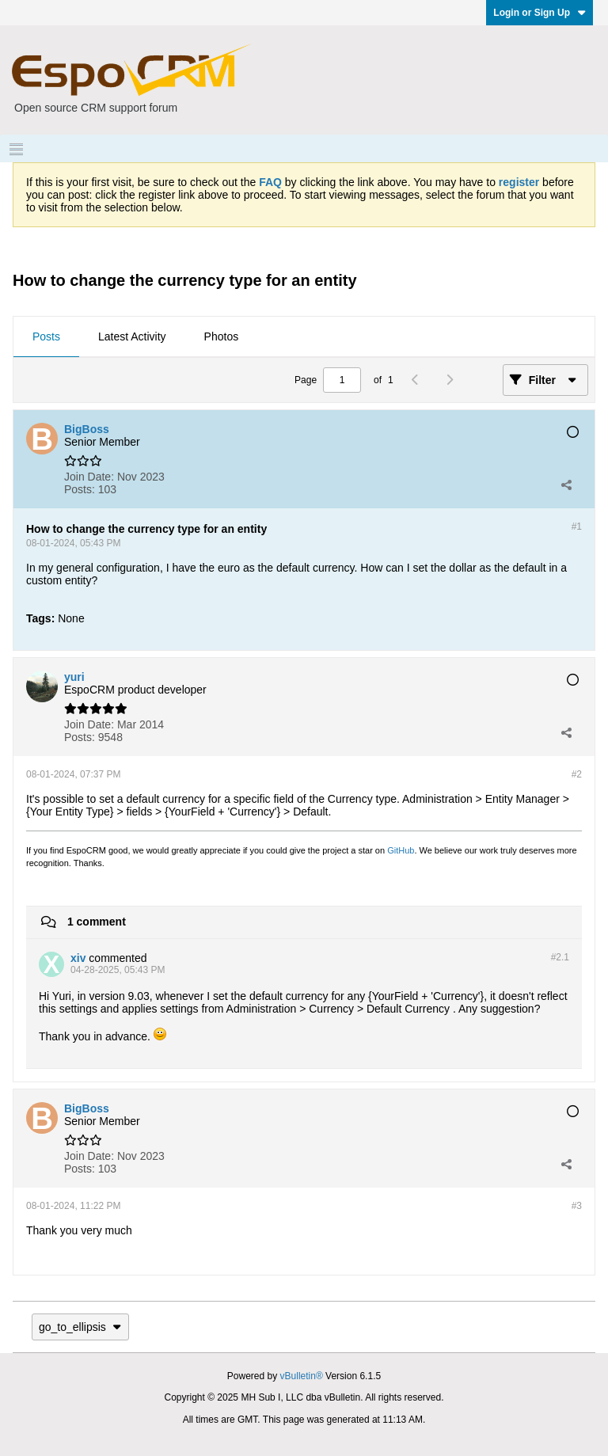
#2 (577, 774)
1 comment (96, 921)
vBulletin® (301, 1376)
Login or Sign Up (539, 12)
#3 (577, 1205)
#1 (577, 526)
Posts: (79, 489)
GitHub (400, 850)
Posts (46, 336)
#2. (560, 957)
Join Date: (89, 476)
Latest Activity (132, 336)
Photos (221, 336)
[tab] (46, 337)
